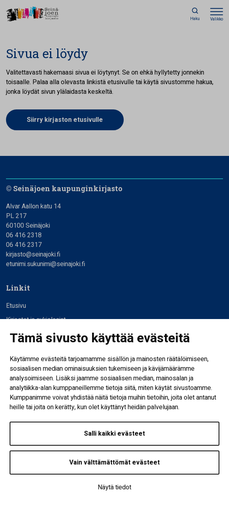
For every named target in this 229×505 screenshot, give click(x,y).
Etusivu (16, 306)
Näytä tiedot (114, 487)
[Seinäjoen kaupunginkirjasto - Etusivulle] (42, 14)
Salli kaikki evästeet (114, 433)
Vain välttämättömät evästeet (114, 462)
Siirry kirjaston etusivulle (65, 120)
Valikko (216, 19)
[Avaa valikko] (216, 14)
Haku (195, 19)
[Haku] (195, 14)
